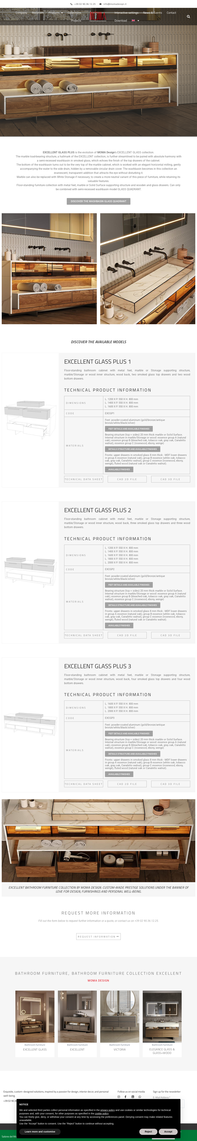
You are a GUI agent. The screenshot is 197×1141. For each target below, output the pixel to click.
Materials (38, 13)
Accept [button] (168, 1131)
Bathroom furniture (48, 125)
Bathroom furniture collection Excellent (124, 125)
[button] (188, 17)
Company (21, 13)
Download (121, 20)
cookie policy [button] (101, 1113)
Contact (171, 13)
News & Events (152, 13)
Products (55, 13)
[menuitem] (135, 21)
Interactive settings (126, 13)
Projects (76, 20)
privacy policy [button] (107, 1110)
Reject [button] (148, 1131)
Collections (74, 13)
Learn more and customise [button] (40, 1131)
